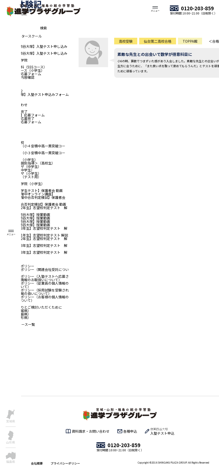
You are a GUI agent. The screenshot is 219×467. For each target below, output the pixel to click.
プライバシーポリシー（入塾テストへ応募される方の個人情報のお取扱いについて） (34, 278)
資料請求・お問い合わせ (91, 431)
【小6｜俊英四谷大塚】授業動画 (25, 224)
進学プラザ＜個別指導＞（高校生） (27, 163)
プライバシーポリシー (65, 463)
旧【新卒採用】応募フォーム (22, 115)
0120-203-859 (197, 8)
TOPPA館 (190, 41)
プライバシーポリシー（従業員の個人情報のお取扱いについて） (34, 285)
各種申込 (130, 431)
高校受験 (126, 41)
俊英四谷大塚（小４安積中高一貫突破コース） (32, 147)
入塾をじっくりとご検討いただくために (31, 307)
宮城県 (10, 421)
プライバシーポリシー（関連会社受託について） (34, 271)
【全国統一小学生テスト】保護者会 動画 (31, 190)
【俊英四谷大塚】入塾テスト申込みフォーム (34, 94)
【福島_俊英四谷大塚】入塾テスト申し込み (33, 53)
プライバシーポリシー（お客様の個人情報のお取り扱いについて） (34, 298)
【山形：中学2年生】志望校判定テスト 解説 (33, 240)
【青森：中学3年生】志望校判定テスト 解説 (33, 254)
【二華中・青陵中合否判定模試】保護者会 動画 (32, 199)
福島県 (10, 461)
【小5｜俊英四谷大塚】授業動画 (25, 221)
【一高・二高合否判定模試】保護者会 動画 (33, 204)
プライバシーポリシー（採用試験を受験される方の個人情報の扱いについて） (34, 292)
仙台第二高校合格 (157, 41)
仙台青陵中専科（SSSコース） (23, 66)
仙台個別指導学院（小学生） (22, 183)
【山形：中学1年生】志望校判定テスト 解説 (34, 235)
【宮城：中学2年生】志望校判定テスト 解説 (33, 209)
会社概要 (37, 463)
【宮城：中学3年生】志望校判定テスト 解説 (33, 230)
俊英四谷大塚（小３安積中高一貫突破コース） (32, 154)
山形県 (10, 442)
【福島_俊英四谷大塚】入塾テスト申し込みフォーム (33, 48)
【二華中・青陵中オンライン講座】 (27, 193)
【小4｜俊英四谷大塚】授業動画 (25, 217)
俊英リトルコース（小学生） (22, 70)
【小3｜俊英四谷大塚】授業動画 (25, 214)
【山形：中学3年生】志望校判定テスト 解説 (33, 247)
